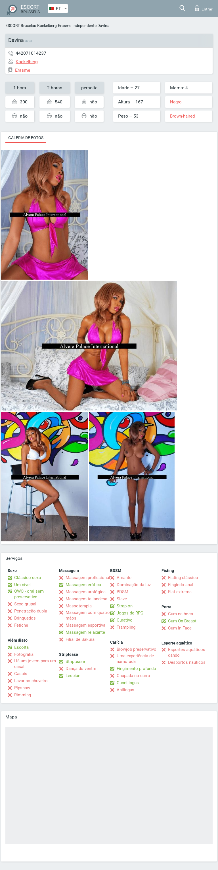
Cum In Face (180, 628)
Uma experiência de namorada (135, 658)
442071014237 (31, 53)
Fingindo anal (180, 584)
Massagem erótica (83, 584)
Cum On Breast (182, 621)
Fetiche (21, 625)
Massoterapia (79, 606)
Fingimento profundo (136, 668)
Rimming (22, 694)
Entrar (204, 8)
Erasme (64, 25)
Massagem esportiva (85, 625)
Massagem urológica (86, 591)
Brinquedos (25, 618)
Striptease (75, 661)
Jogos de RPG (130, 613)
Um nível (22, 584)
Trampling (126, 627)
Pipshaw (22, 687)
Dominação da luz (134, 584)
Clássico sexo (27, 577)
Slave (122, 598)
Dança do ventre (81, 668)
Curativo (125, 620)
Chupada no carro (133, 675)
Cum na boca (180, 613)
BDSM (122, 591)
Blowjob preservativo (136, 649)
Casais (20, 673)
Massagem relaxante (85, 632)
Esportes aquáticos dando (186, 652)
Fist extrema (180, 591)
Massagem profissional (88, 577)
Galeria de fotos (25, 137)
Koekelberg (47, 25)
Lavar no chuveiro (31, 680)
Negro (176, 102)
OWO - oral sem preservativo (29, 594)
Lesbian (73, 675)
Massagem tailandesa (86, 598)
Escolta (21, 647)
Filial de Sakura (80, 639)
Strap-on (125, 606)
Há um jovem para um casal (35, 663)
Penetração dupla (30, 611)
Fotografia (23, 654)
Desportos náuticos (187, 662)
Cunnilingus (128, 682)
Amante (124, 577)
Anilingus (125, 689)
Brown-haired (182, 116)
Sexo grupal (25, 604)
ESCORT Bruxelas (20, 25)
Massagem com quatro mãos (88, 615)
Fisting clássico (183, 577)
